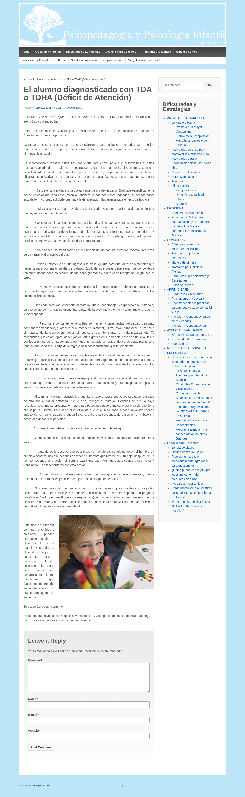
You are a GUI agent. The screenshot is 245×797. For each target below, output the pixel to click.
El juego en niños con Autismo (192, 357)
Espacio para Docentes (120, 51)
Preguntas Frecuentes (156, 51)
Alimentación (180, 185)
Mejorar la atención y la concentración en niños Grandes (191, 434)
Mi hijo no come (186, 190)
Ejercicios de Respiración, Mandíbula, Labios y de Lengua (193, 140)
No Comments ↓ (74, 107)
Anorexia (182, 203)
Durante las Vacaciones (187, 294)
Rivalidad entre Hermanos (189, 339)
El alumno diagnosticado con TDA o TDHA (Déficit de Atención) (192, 411)
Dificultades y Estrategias (83, 51)
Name (32, 704)
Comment (35, 660)
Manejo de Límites (184, 262)
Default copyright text (38, 790)
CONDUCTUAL (177, 240)
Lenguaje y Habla (183, 122)
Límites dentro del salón (188, 452)
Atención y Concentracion (189, 325)
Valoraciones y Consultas (36, 60)
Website (34, 735)
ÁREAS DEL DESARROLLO (186, 118)
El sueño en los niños (186, 172)
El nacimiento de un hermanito (192, 334)
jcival (58, 107)
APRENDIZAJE (177, 289)
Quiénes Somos (186, 51)
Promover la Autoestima (188, 217)
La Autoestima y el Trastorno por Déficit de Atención (191, 375)
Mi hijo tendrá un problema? (144, 60)
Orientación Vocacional (84, 60)
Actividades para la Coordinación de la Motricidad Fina (191, 163)
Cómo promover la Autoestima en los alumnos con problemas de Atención (194, 398)
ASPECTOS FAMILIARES (184, 330)
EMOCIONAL (176, 208)
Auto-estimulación (183, 176)
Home (25, 51)
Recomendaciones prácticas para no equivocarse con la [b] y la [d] (192, 307)
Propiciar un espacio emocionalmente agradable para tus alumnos (190, 461)
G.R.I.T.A (60, 60)
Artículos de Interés (48, 51)
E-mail (32, 720)
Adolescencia (180, 181)
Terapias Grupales (112, 60)
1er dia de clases (183, 447)
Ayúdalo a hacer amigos (188, 483)
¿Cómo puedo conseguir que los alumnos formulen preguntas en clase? (191, 474)
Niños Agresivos (182, 285)
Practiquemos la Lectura (188, 298)
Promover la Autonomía (187, 213)
